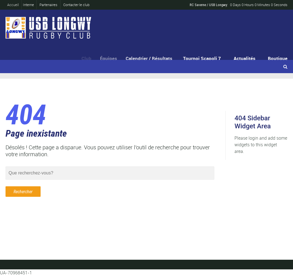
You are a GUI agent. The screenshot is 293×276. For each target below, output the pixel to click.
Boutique (277, 58)
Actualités (244, 58)
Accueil (14, 4)
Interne (28, 4)
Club (88, 58)
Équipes (110, 58)
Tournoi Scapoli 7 (202, 58)
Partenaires (48, 4)
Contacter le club (76, 4)
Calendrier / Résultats (150, 58)
